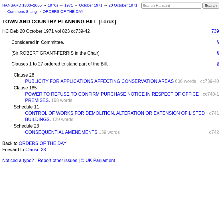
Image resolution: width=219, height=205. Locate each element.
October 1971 (91, 5)
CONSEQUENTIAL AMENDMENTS (61, 132)
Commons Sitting (22, 11)
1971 (69, 5)
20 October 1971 (123, 5)
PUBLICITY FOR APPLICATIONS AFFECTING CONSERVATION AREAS (99, 81)
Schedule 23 (26, 126)
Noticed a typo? (18, 160)
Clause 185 (25, 87)
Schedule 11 (26, 106)
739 (215, 31)
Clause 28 (24, 75)
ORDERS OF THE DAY (63, 11)
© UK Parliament (98, 160)
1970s (53, 5)
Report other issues (57, 160)
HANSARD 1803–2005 (22, 5)
